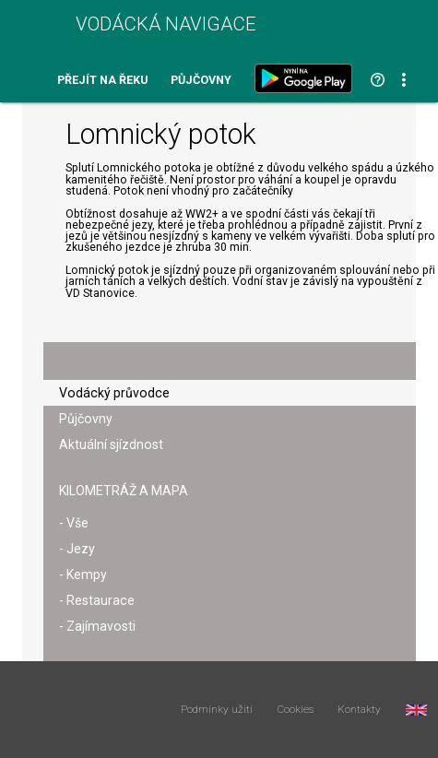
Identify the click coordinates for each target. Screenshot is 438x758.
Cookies (296, 710)
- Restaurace (97, 600)
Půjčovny (201, 81)
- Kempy (83, 574)
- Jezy (77, 548)
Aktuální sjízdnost (111, 444)
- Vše (74, 522)
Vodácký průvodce (114, 392)
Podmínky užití (217, 710)
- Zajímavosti (97, 626)
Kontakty (359, 710)
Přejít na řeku (102, 81)
